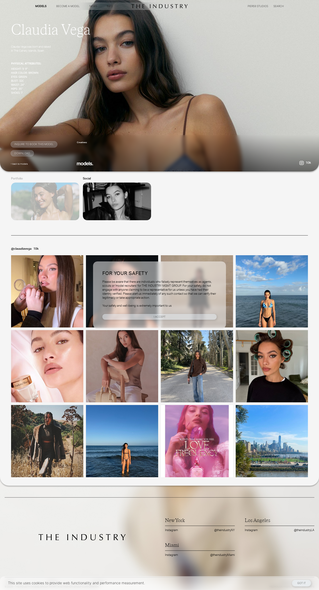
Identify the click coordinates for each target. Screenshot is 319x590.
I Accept (159, 316)
